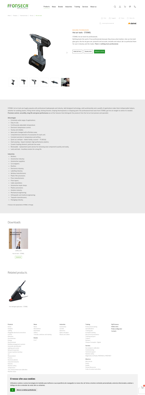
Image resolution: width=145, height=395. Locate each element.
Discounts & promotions (92, 334)
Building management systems (16, 344)
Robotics (10, 363)
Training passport (90, 336)
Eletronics (62, 330)
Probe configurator (116, 329)
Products (47, 7)
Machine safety (12, 365)
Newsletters (37, 328)
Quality (87, 365)
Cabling (10, 330)
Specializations (89, 328)
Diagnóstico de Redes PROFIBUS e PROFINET (98, 356)
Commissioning (89, 350)
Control (10, 334)
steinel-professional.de (108, 23)
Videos (36, 332)
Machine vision (12, 371)
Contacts (113, 331)
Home (9, 15)
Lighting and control (13, 348)
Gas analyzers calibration (92, 348)
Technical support (90, 352)
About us (93, 7)
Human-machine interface (15, 352)
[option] (39, 52)
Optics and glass (64, 332)
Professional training (91, 326)
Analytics (10, 328)
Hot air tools (39, 15)
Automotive (63, 326)
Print (105, 18)
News (54, 7)
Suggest (114, 18)
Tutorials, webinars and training (43, 334)
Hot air (31, 15)
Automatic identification (14, 346)
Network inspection (13, 350)
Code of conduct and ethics (93, 369)
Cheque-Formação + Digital (93, 342)
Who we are (88, 361)
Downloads (37, 330)
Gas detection (12, 338)
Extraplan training (90, 332)
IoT (9, 354)
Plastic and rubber (65, 334)
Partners (87, 340)
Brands (60, 7)
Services (85, 7)
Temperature (11, 367)
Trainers (87, 338)
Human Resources (90, 367)
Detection (10, 336)
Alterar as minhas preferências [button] (26, 390)
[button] (67, 53)
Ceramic (62, 328)
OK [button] (12, 390)
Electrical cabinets (13, 360)
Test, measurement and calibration (17, 369)
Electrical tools (24, 15)
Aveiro (87, 363)
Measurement (12, 356)
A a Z (35, 340)
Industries (68, 7)
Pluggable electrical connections (17, 332)
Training (77, 7)
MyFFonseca (115, 324)
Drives (9, 326)
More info (132, 18)
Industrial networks (13, 362)
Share (122, 18)
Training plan (89, 330)
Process (10, 358)
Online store (114, 326)
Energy (10, 340)
